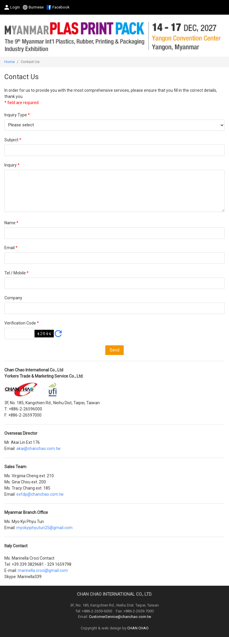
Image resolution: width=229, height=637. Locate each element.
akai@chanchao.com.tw (38, 448)
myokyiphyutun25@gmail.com (44, 527)
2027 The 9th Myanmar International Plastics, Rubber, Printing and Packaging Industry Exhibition (114, 35)
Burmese (36, 7)
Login (15, 7)
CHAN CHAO (138, 628)
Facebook (61, 7)
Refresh (58, 333)
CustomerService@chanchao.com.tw (120, 616)
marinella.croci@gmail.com (43, 570)
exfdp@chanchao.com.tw (40, 494)
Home (9, 62)
